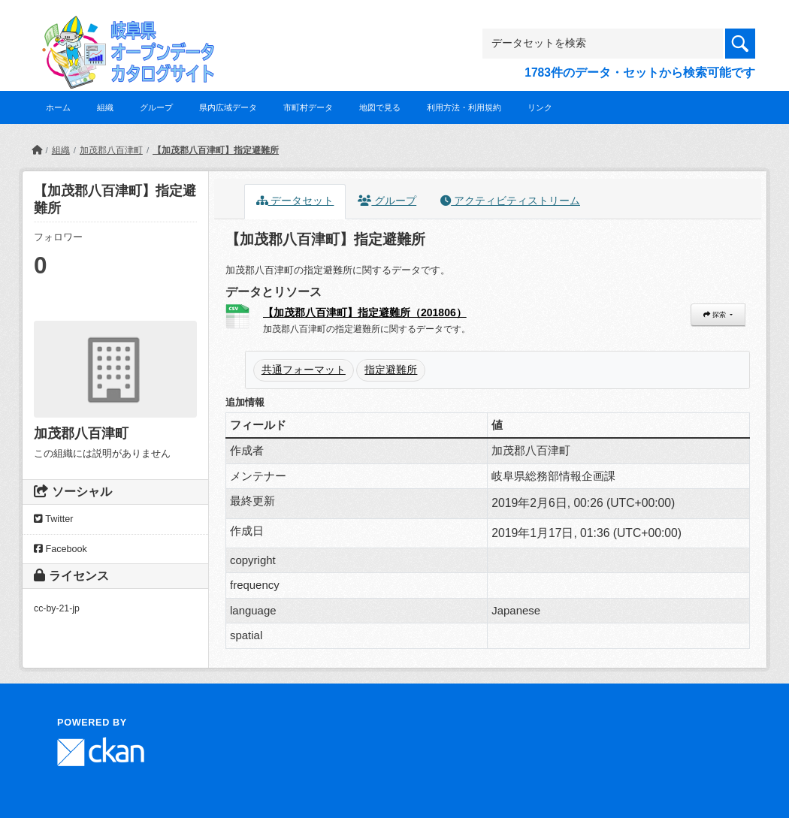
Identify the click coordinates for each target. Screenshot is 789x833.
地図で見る (380, 107)
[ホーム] (37, 150)
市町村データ (308, 107)
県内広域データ (228, 107)
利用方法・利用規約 (464, 107)
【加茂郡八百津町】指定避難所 (216, 150)
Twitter (53, 519)
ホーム (58, 107)
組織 (105, 107)
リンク (540, 107)
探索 (715, 314)
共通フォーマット (303, 370)
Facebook (60, 549)
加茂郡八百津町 (111, 150)
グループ (156, 107)
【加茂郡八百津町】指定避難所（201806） (365, 312)
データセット (295, 201)
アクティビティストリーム (510, 201)
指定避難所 (390, 370)
